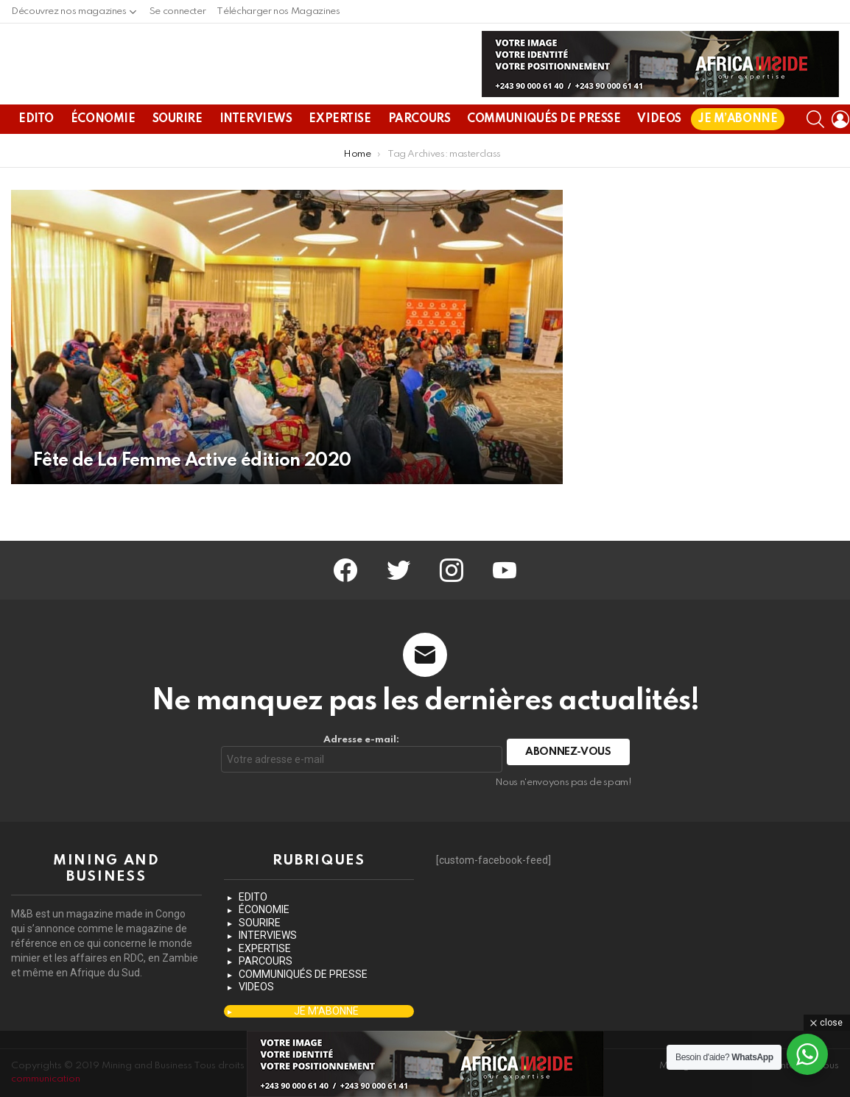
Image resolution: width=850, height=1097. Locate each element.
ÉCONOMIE (103, 154)
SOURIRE (177, 154)
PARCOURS (419, 154)
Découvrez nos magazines (69, 15)
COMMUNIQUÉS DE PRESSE (543, 154)
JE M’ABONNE (737, 154)
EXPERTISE (339, 154)
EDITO (36, 154)
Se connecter (178, 11)
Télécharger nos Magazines (278, 11)
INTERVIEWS (255, 154)
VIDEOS (659, 154)
